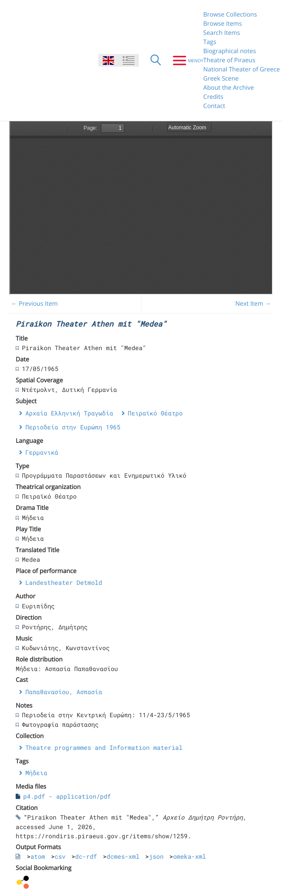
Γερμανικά (41, 452)
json (156, 856)
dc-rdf (86, 856)
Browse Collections (230, 14)
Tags (209, 42)
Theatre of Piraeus (229, 60)
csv (60, 856)
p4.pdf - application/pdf (67, 796)
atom (37, 856)
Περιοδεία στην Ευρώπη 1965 (72, 427)
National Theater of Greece (241, 69)
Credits (213, 97)
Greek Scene (220, 78)
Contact (214, 106)
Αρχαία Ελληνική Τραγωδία (69, 413)
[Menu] (184, 60)
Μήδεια (36, 773)
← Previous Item (34, 304)
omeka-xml (189, 856)
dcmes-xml (123, 856)
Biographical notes (229, 51)
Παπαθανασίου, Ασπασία (63, 692)
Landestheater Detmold (63, 582)
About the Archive (228, 88)
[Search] (155, 60)
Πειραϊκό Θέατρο (155, 413)
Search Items (221, 33)
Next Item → (253, 304)
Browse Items (222, 24)
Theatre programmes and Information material (103, 747)
